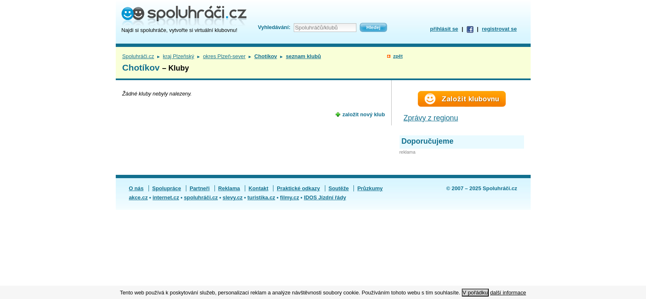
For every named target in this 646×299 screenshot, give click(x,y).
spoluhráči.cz (201, 197)
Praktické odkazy (298, 188)
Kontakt (258, 188)
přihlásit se (444, 29)
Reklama (229, 188)
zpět (397, 56)
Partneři (200, 188)
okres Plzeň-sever (224, 56)
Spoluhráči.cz (138, 56)
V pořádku (475, 292)
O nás (136, 188)
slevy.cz (233, 197)
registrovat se (499, 29)
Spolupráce (166, 188)
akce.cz (138, 197)
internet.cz (166, 197)
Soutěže (339, 188)
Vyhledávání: (274, 27)
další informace (508, 292)
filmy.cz (289, 197)
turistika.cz (261, 197)
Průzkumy (370, 188)
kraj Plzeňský (178, 56)
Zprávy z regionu (431, 118)
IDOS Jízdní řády (325, 197)
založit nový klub (363, 114)
